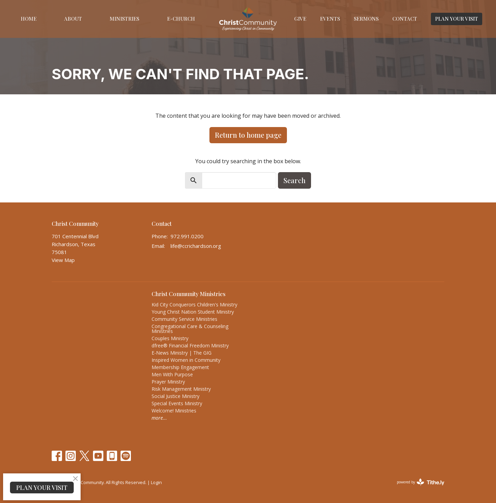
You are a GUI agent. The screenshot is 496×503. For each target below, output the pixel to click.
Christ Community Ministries (189, 293)
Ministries (124, 18)
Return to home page (248, 134)
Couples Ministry (170, 338)
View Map (63, 259)
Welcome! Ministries (174, 410)
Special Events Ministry (177, 403)
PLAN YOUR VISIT (456, 18)
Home (29, 18)
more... (159, 418)
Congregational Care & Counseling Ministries (190, 328)
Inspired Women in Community (186, 360)
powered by (420, 482)
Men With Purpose (172, 374)
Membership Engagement (180, 367)
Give (300, 18)
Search (294, 180)
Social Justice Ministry (175, 396)
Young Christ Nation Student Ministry (193, 311)
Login (156, 482)
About (73, 18)
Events (330, 18)
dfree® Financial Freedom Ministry (190, 345)
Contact (404, 18)
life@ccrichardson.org (195, 245)
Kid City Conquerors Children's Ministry (194, 304)
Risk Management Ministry (181, 389)
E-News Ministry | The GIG (181, 352)
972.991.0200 (187, 236)
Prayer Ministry (168, 381)
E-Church (181, 18)
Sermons (366, 18)
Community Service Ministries (184, 319)
